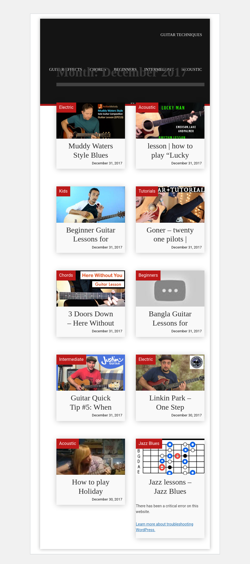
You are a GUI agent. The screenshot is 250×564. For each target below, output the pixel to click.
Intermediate (71, 359)
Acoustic (147, 107)
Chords (66, 275)
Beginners (148, 275)
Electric (66, 107)
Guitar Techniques (181, 35)
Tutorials (147, 191)
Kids (63, 191)
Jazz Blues (149, 443)
